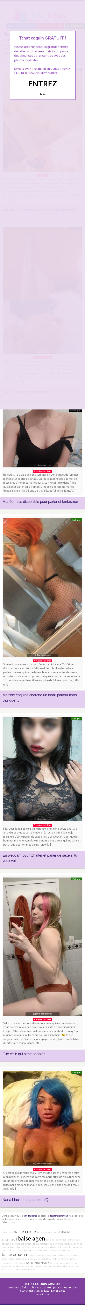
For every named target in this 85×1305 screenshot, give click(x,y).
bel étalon (23, 1250)
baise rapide (15, 1259)
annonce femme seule (68, 1239)
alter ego (54, 1263)
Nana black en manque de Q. (25, 1200)
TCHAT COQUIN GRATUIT (42, 1284)
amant (5, 1259)
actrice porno (59, 1259)
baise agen (31, 1238)
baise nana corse (37, 1255)
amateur (36, 1259)
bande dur (47, 1259)
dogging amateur (58, 1215)
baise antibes (24, 1247)
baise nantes (53, 1255)
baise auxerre (15, 1254)
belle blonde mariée (47, 1266)
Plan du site (42, 1294)
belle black (51, 1239)
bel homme (7, 1243)
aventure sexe (9, 1266)
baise (62, 1263)
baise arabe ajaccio (27, 1266)
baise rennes (75, 1243)
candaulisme (30, 1215)
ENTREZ (42, 83)
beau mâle (29, 1269)
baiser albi (56, 1232)
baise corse (25, 1231)
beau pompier (17, 1269)
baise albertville (37, 1263)
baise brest (7, 1232)
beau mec (27, 1259)
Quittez (42, 94)
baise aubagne (9, 1247)
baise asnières (36, 1250)
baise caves (68, 1250)
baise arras (71, 1263)
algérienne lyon (59, 1243)
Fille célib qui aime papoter (23, 1054)
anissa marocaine (42, 1243)
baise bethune (65, 1266)
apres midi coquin (53, 1250)
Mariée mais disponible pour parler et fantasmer (40, 501)
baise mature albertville (43, 1247)
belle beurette (64, 1247)
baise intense (43, 1232)
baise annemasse (69, 1255)
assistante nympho (23, 1243)
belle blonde (19, 1263)
